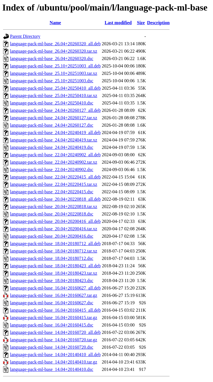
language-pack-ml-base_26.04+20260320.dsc (51, 58)
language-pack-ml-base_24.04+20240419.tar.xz (53, 139)
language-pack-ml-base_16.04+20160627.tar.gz (53, 295)
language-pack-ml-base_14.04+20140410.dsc (51, 369)
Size (141, 22)
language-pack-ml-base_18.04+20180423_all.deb (55, 265)
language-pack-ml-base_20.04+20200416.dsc (51, 236)
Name (55, 22)
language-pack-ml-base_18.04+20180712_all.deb (55, 243)
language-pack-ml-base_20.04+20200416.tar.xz (53, 228)
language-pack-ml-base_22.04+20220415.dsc (51, 191)
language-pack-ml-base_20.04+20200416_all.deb (55, 221)
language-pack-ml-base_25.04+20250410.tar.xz (53, 95)
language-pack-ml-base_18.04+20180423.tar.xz (53, 273)
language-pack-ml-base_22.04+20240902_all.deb (55, 154)
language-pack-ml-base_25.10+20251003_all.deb (55, 65)
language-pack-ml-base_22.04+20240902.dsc (51, 169)
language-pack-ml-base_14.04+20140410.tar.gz (53, 362)
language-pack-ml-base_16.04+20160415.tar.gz (53, 317)
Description (158, 22)
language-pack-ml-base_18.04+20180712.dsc (51, 258)
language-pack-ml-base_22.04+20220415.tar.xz (53, 184)
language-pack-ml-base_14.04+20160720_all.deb (55, 332)
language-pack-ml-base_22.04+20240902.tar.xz (53, 162)
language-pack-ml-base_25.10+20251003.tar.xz (53, 73)
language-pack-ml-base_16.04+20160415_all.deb (55, 310)
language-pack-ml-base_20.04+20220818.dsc (51, 213)
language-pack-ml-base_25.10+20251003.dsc (51, 80)
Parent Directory (25, 36)
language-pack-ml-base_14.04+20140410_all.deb (55, 354)
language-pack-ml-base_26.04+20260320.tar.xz (53, 51)
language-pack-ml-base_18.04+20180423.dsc (51, 280)
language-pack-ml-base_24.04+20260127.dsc (51, 125)
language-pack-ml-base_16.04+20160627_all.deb (55, 288)
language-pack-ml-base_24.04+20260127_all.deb (55, 110)
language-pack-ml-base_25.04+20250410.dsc (51, 102)
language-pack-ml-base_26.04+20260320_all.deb (55, 43)
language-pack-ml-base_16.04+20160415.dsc (51, 325)
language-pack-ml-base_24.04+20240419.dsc (51, 147)
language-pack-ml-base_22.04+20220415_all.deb (55, 176)
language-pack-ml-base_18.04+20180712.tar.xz (53, 250)
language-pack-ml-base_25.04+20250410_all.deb (55, 88)
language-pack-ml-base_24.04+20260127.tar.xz (53, 117)
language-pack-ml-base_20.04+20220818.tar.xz (53, 206)
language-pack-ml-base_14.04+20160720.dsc (51, 347)
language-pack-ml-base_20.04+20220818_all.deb (55, 199)
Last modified (118, 22)
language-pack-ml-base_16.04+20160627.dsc (51, 302)
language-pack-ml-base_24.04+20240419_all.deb (55, 132)
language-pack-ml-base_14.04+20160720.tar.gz (53, 339)
